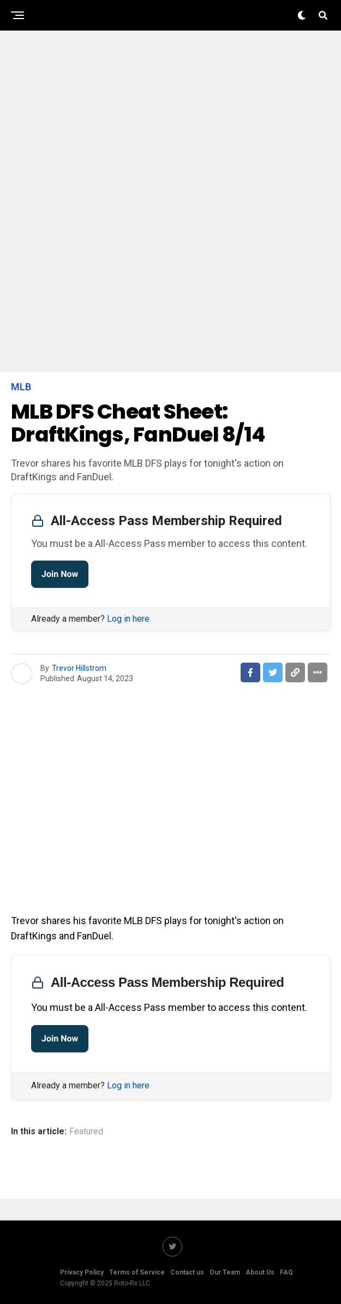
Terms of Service (137, 1272)
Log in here (128, 619)
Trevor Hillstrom (79, 668)
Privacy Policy (82, 1272)
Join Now (59, 574)
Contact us (187, 1272)
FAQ (286, 1272)
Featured (86, 1131)
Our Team (225, 1272)
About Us (260, 1272)
